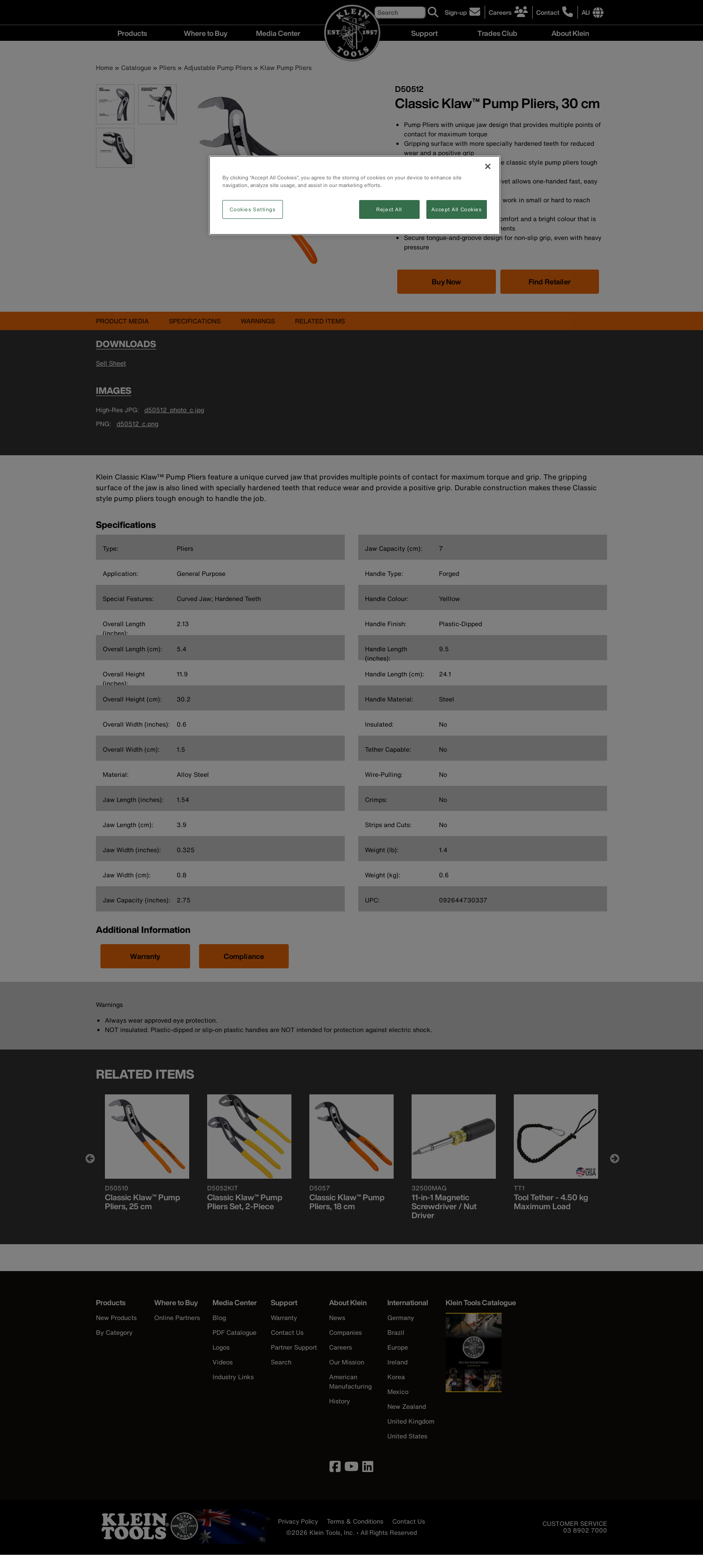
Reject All (389, 209)
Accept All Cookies (456, 209)
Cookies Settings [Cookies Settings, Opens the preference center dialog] (252, 209)
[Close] (488, 166)
